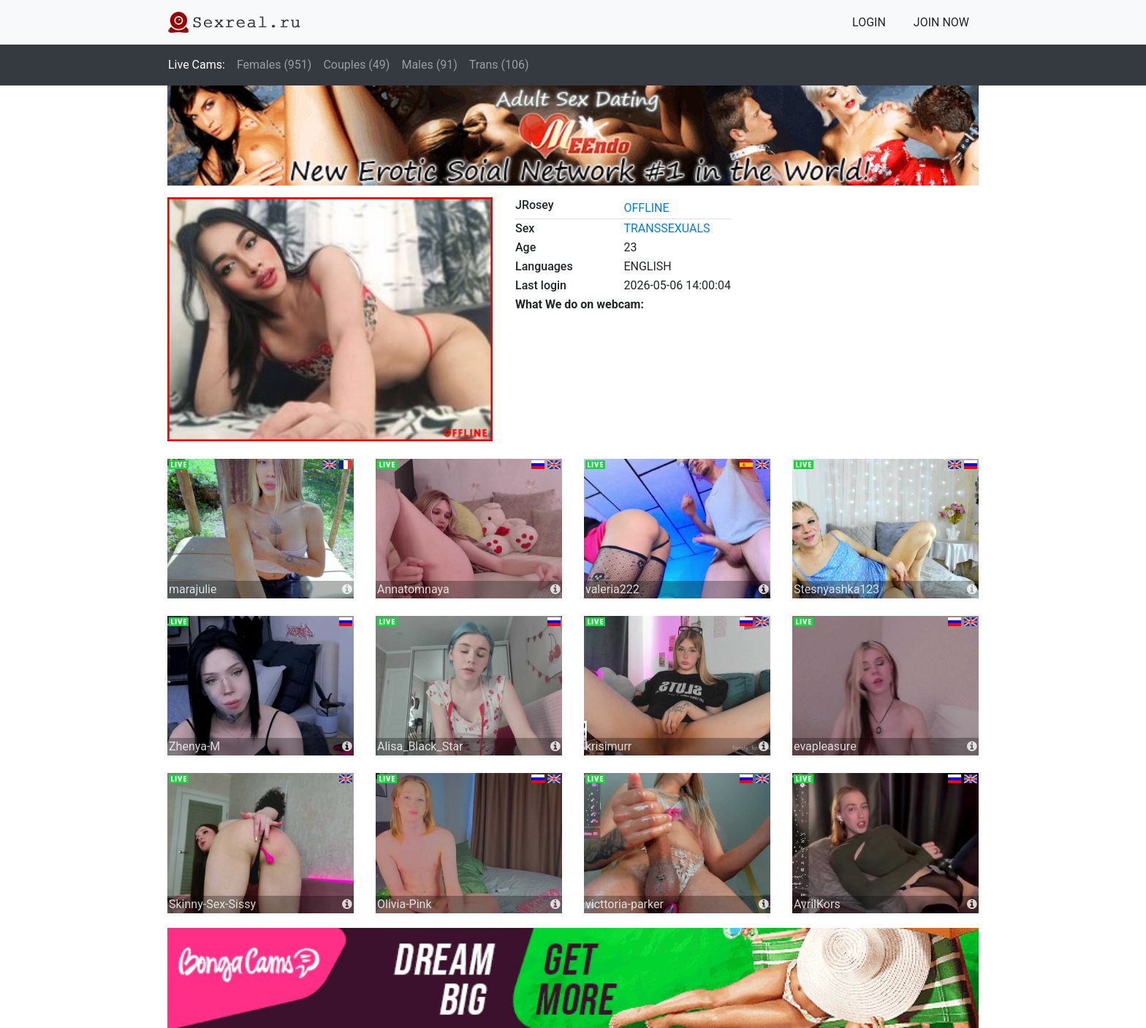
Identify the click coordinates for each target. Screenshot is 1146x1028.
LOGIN (869, 22)
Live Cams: (196, 65)
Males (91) (429, 65)
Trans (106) (499, 65)
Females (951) (274, 65)
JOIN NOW (941, 22)
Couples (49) (356, 65)
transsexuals (666, 228)
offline (646, 208)
